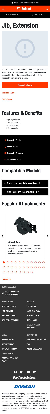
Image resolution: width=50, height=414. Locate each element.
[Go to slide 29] (28, 272)
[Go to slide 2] (8, 262)
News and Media (33, 311)
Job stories (32, 320)
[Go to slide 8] (32, 262)
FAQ (28, 344)
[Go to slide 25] (12, 272)
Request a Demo (9, 316)
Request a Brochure (15, 153)
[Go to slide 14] (12, 267)
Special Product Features (34, 326)
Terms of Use (7, 353)
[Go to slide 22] (43, 267)
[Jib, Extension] (25, 48)
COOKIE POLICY (8, 344)
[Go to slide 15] (16, 267)
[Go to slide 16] (20, 267)
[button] (25, 183)
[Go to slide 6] (24, 262)
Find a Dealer (7, 99)
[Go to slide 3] (12, 262)
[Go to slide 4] (16, 262)
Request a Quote (25, 85)
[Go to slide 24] (8, 272)
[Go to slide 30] (32, 272)
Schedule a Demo (8, 93)
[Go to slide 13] (8, 267)
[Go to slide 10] (39, 262)
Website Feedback (34, 349)
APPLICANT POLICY (9, 349)
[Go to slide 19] (32, 267)
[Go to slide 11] (43, 262)
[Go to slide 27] (20, 272)
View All (7, 279)
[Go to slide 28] (24, 272)
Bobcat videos (33, 316)
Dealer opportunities (36, 340)
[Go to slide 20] (35, 267)
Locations (31, 306)
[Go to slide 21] (39, 267)
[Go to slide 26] (16, 272)
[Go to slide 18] (28, 267)
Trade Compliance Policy (10, 359)
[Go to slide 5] (20, 262)
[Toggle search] (46, 9)
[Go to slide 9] (35, 262)
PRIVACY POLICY (8, 340)
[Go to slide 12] (4, 267)
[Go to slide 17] (24, 267)
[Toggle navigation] (4, 9)
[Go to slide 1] (4, 262)
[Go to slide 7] (28, 262)
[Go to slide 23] (4, 272)
